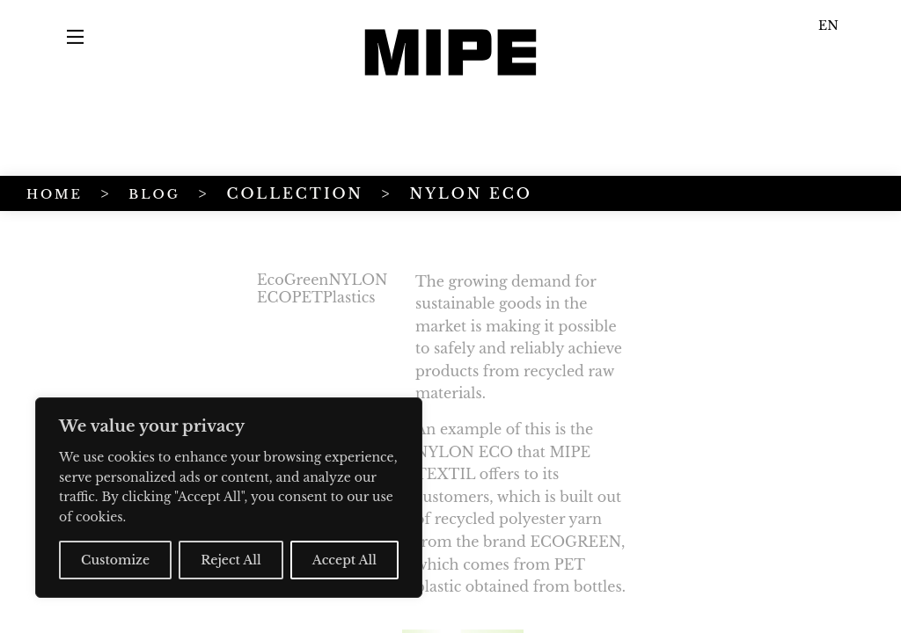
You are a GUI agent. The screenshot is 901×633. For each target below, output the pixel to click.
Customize (115, 560)
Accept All (344, 560)
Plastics (182, 297)
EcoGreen (125, 279)
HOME (54, 194)
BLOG (154, 194)
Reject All (231, 560)
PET (139, 297)
